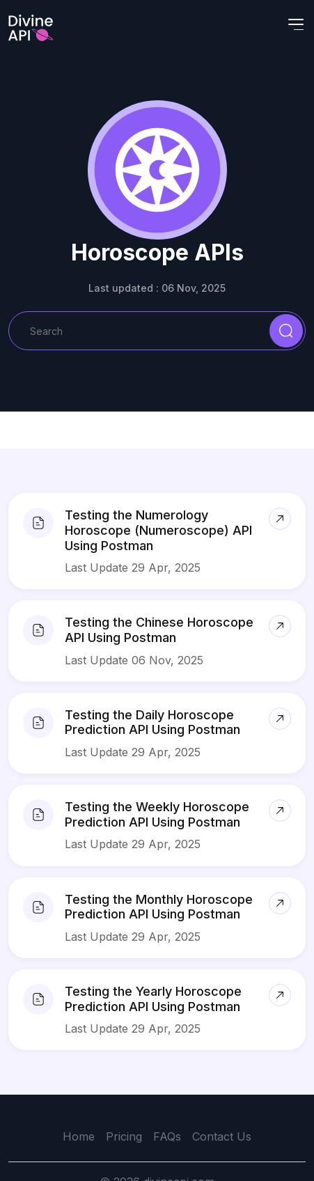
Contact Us (221, 1136)
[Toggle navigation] (296, 24)
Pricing (124, 1136)
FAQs (167, 1136)
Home (79, 1136)
